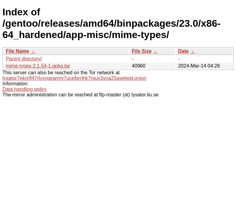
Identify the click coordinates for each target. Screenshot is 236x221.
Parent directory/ (24, 58)
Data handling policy (24, 89)
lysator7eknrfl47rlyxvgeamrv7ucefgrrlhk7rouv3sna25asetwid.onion (74, 78)
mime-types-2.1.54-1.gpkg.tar (38, 65)
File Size (141, 51)
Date (183, 51)
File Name (17, 51)
